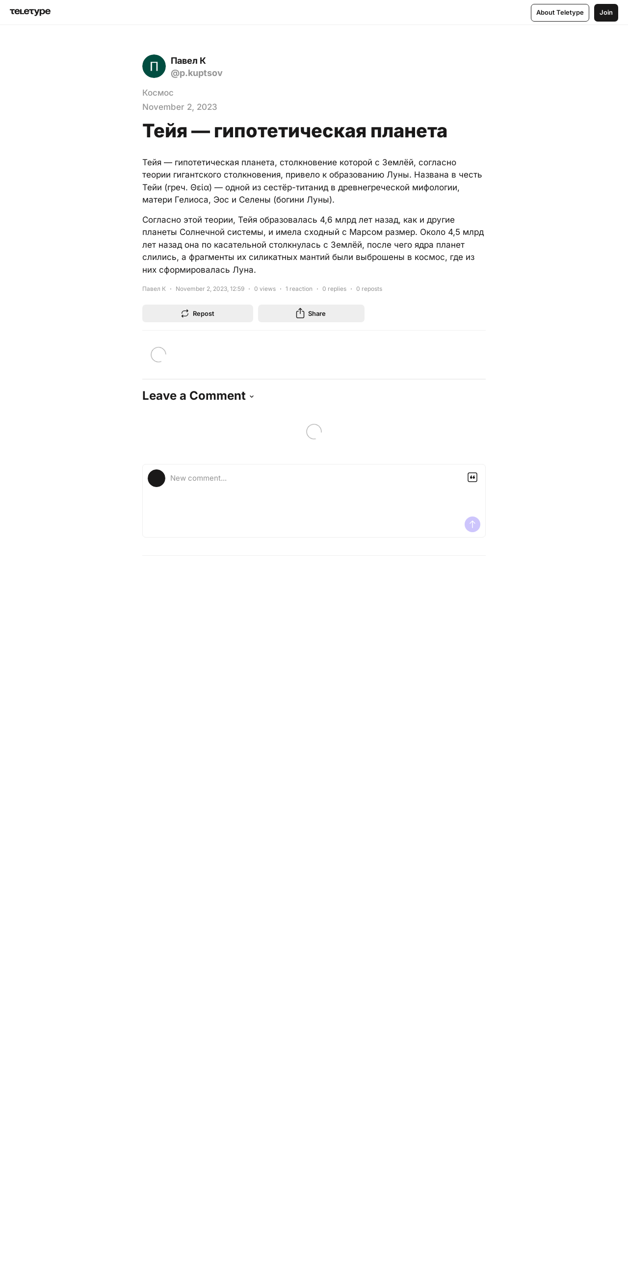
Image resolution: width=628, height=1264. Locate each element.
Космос (158, 93)
